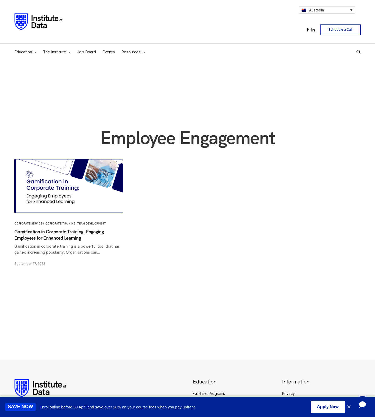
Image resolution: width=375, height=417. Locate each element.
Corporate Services (29, 223)
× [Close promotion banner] (349, 407)
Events (108, 51)
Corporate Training (60, 223)
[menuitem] (327, 10)
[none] (327, 10)
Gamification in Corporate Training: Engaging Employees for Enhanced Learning (59, 235)
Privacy (288, 393)
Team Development (91, 223)
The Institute (54, 51)
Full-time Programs (209, 393)
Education (23, 51)
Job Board (86, 51)
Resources (131, 51)
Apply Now (328, 406)
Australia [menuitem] (316, 10)
